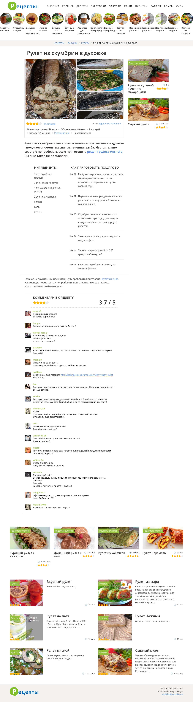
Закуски (115, 6)
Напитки (141, 6)
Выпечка (53, 6)
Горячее (67, 6)
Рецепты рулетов (138, 63)
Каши (128, 6)
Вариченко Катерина (110, 123)
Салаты (156, 6)
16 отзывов (49, 123)
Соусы (168, 6)
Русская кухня (62, 132)
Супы (180, 6)
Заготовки (98, 6)
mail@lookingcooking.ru (172, 694)
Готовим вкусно (24, 691)
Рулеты (14, 583)
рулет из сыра (110, 279)
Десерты (82, 6)
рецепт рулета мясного (104, 152)
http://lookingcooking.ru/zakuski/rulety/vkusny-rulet (87, 374)
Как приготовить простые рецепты (22, 6)
